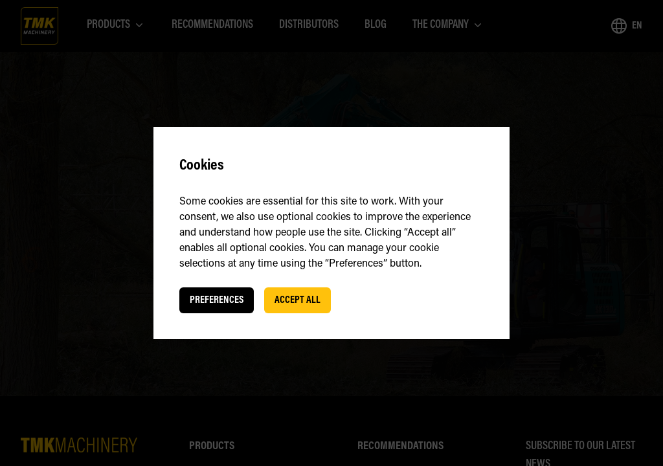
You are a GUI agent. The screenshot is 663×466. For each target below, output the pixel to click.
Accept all (297, 300)
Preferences (216, 300)
